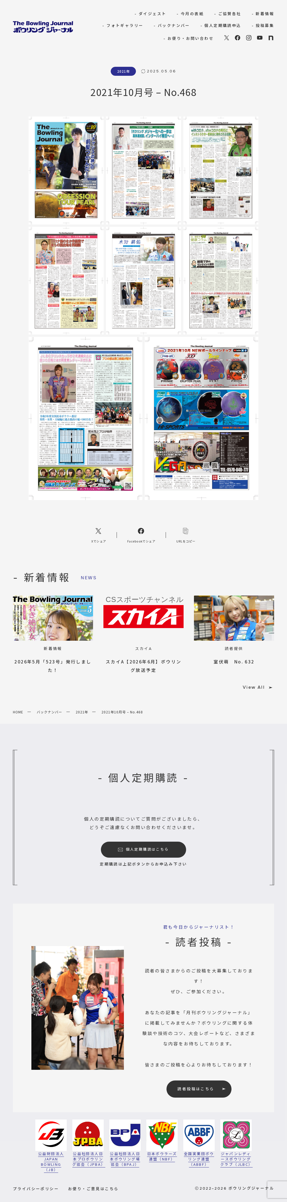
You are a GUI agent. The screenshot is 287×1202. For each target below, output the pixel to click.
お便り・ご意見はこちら (93, 1188)
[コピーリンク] (186, 535)
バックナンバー (49, 711)
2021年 (82, 711)
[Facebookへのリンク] (141, 535)
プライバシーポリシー (36, 1188)
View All (257, 687)
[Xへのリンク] (99, 535)
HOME (18, 711)
